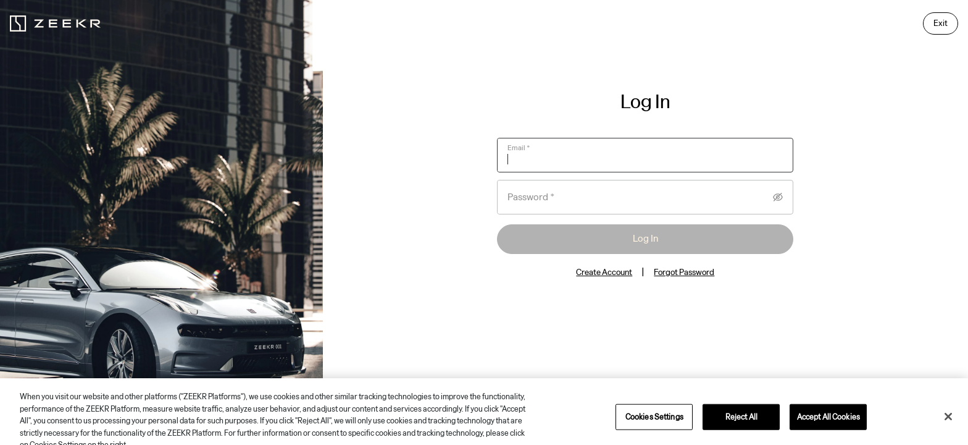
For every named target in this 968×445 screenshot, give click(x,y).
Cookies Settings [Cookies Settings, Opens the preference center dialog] (654, 430)
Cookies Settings (795, 389)
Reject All (741, 430)
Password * (531, 197)
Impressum (745, 389)
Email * (518, 147)
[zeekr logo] (55, 23)
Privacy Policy (656, 389)
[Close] (948, 430)
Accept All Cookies (828, 430)
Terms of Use (703, 389)
